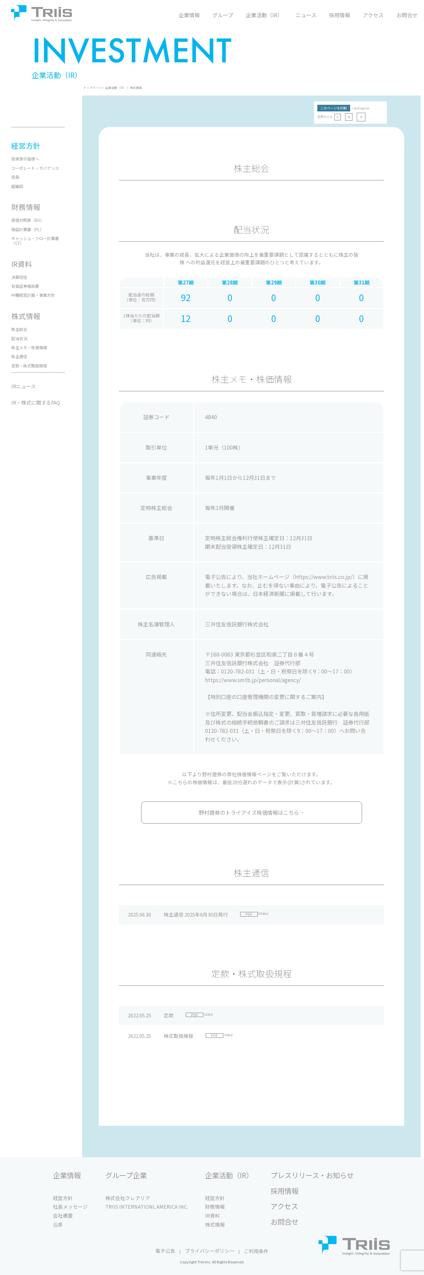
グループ (222, 15)
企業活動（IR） (264, 15)
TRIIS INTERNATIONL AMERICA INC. (146, 1206)
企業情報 (189, 15)
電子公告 (165, 1250)
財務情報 (215, 1206)
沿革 (58, 1224)
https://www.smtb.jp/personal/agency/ (253, 680)
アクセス (373, 15)
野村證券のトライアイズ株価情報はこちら (251, 812)
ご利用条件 (256, 1250)
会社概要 (63, 1215)
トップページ (92, 88)
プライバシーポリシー (210, 1250)
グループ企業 (126, 1175)
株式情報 (136, 88)
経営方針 (63, 1197)
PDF (248, 914)
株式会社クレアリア (127, 1197)
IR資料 (212, 1215)
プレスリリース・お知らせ (312, 1175)
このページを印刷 (333, 107)
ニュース (305, 15)
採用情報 (339, 15)
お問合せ (407, 15)
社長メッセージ (70, 1206)
